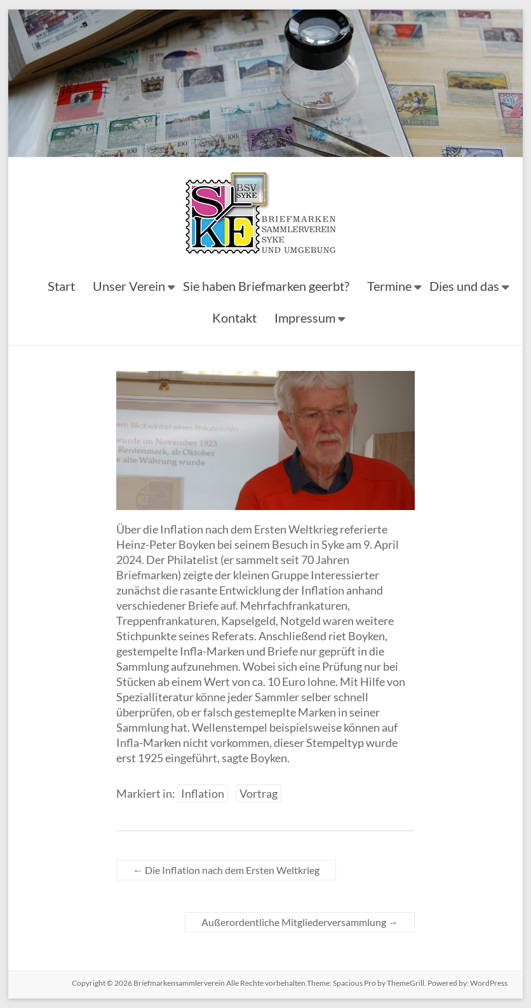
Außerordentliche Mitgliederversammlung (299, 922)
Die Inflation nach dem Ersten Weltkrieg (226, 870)
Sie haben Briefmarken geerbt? (266, 285)
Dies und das (464, 285)
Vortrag (258, 793)
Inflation (202, 793)
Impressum (304, 317)
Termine (389, 285)
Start (61, 285)
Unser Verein (129, 285)
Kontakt (234, 317)
